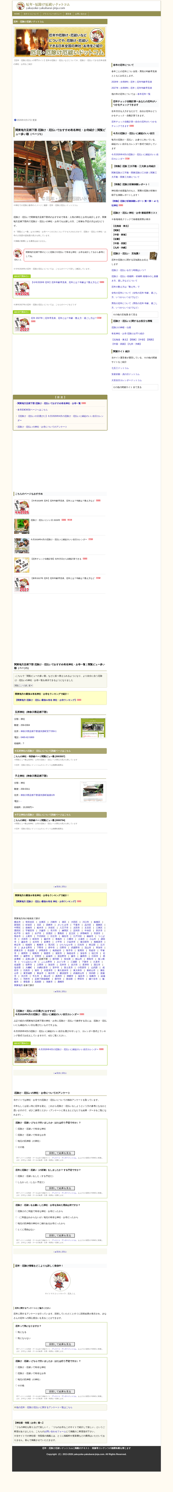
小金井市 (71, 942)
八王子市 (64, 927)
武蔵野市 (75, 947)
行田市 (95, 956)
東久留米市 (63, 970)
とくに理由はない (26, 1229)
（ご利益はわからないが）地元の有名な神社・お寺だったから (48, 1217)
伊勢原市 (43, 950)
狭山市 (47, 976)
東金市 (40, 973)
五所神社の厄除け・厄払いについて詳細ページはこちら (44, 751)
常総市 (92, 950)
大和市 (24, 939)
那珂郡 (56, 959)
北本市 (63, 964)
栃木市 (40, 927)
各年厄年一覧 (143, 94)
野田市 (81, 979)
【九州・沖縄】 (134, 344)
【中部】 (141, 339)
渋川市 (24, 976)
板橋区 (97, 922)
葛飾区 (99, 925)
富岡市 (81, 950)
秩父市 (17, 945)
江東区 (99, 927)
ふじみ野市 (46, 962)
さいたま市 (63, 925)
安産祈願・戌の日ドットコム (126, 374)
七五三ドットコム (120, 368)
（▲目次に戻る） (60, 886)
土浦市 (81, 939)
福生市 (81, 976)
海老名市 (71, 953)
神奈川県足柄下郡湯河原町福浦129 (38, 795)
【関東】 (133, 339)
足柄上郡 (30, 959)
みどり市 (61, 962)
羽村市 (26, 979)
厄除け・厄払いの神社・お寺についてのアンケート (42, 427)
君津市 (85, 964)
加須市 (51, 964)
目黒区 (49, 933)
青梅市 (58, 939)
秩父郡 (92, 945)
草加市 (99, 947)
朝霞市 (47, 953)
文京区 (88, 927)
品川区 (88, 925)
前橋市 (29, 927)
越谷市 (24, 942)
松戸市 (17, 933)
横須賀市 (64, 973)
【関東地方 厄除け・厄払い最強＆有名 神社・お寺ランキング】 (46, 700)
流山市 (88, 947)
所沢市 (99, 930)
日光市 (81, 945)
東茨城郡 (27, 973)
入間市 (40, 964)
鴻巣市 (49, 982)
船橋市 (40, 945)
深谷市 (83, 953)
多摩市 (47, 942)
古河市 (36, 942)
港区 (64, 922)
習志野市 (62, 956)
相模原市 (98, 942)
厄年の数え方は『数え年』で (126, 287)
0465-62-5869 (27, 737)
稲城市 (29, 945)
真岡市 (58, 976)
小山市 (92, 939)
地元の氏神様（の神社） (29, 1141)
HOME (17, 14)
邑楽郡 (31, 950)
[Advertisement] (60, 92)
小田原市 (82, 967)
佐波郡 (17, 964)
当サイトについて (31, 14)
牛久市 (36, 976)
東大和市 (77, 970)
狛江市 (95, 953)
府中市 (51, 947)
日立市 (53, 936)
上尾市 (29, 936)
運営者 (68, 14)
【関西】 (150, 339)
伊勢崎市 (84, 933)
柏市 (28, 933)
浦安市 (58, 953)
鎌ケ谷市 (93, 979)
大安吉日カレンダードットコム (127, 380)
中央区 (88, 930)
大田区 (74, 922)
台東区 (42, 922)
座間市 (24, 953)
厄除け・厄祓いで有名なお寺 (32, 1135)
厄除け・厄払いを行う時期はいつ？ (129, 270)
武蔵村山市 (78, 973)
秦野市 (26, 956)
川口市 (85, 922)
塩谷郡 (17, 967)
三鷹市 (70, 939)
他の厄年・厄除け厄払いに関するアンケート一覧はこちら (44, 1407)
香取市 (90, 959)
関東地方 (18, 985)
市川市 (53, 930)
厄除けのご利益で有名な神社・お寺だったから (40, 1211)
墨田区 (17, 930)
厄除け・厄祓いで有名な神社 (32, 1129)
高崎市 (49, 925)
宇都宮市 (30, 930)
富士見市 (68, 967)
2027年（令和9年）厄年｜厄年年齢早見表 (132, 88)
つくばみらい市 (28, 962)
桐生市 (65, 936)
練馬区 (65, 930)
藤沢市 (47, 939)
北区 (39, 925)
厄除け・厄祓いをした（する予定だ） (36, 1176)
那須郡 (69, 979)
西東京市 (18, 950)
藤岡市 (83, 956)
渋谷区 (51, 927)
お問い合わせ (80, 14)
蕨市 (73, 956)
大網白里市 (42, 967)
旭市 (37, 970)
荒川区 (51, 945)
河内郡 (92, 973)
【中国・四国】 (119, 344)
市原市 (97, 933)
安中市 (56, 967)
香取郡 (26, 982)
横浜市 (17, 922)
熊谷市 (17, 936)
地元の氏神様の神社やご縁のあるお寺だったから (41, 1223)
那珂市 (58, 979)
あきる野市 (26, 947)
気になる (22, 1332)
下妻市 (85, 962)
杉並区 (29, 925)
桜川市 (51, 973)
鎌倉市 (90, 936)
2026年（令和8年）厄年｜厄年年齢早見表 (132, 82)
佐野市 (29, 964)
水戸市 (38, 933)
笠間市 (38, 956)
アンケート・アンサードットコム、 (65, 1158)
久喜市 (96, 962)
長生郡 (67, 959)
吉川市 (74, 964)
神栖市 (70, 976)
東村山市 (91, 970)
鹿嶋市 (61, 982)
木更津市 (48, 970)
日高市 (26, 970)
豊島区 (61, 933)
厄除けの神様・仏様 (121, 327)
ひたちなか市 (66, 945)
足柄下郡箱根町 (42, 979)
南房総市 (57, 950)
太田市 (76, 927)
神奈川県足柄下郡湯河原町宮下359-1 (38, 731)
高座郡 (38, 982)
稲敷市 (92, 976)
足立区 (72, 933)
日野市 (63, 947)
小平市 (58, 942)
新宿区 (17, 925)
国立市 (97, 964)
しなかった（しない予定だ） (32, 1182)
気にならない (24, 1338)
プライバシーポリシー (52, 14)
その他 (21, 1147)
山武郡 (94, 967)
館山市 (78, 959)
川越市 (42, 930)
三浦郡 (74, 962)
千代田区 (41, 936)
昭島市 (36, 953)
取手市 (69, 950)
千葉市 (76, 925)
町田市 (36, 939)
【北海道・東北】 (120, 339)
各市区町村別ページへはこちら (32, 410)
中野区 (17, 927)
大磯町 (29, 967)
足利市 (76, 930)
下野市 (40, 947)
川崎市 (53, 922)
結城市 (49, 956)
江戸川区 (77, 936)
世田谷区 (30, 922)
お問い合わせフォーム (55, 1431)
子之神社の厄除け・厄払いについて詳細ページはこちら (44, 815)
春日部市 (84, 942)
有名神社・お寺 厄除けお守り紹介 (128, 333)
